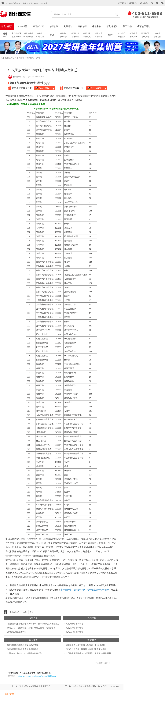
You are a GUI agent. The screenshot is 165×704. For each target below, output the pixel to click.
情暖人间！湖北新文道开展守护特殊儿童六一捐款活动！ (31, 628)
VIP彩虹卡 (40, 37)
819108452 (96, 88)
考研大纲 (133, 37)
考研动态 (63, 33)
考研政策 (53, 26)
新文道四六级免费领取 (17, 632)
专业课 (157, 33)
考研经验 (63, 37)
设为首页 (133, 3)
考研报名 (87, 33)
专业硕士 (40, 33)
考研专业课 (28, 33)
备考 (110, 35)
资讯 (52, 35)
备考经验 (20, 58)
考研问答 (157, 37)
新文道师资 (111, 26)
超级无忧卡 (16, 37)
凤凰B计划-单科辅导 (74, 628)
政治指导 (122, 33)
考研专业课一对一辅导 (98, 589)
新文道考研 (10, 58)
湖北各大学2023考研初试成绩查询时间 (21, 1)
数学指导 (145, 33)
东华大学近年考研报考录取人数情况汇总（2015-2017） (96, 686)
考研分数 (75, 37)
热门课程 (91, 618)
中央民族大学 (15, 612)
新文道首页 (6, 26)
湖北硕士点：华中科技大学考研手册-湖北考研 (85, 645)
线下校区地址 (143, 26)
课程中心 (96, 26)
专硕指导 (122, 37)
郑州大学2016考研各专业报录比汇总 (34, 686)
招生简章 (98, 33)
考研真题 (145, 37)
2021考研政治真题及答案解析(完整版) (23, 645)
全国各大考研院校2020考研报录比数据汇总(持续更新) (88, 653)
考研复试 (87, 37)
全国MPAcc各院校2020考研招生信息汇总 (24, 653)
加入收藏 (144, 3)
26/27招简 (22, 26)
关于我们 (122, 3)
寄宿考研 (82, 26)
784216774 (44, 88)
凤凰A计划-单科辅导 (74, 624)
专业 (31, 612)
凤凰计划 (68, 26)
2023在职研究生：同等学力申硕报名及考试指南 (86, 649)
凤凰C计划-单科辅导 (74, 632)
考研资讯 (91, 639)
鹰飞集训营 (28, 37)
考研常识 (75, 33)
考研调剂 (98, 37)
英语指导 (133, 33)
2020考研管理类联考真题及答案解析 (22, 649)
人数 (25, 612)
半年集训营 (66, 589)
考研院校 (30, 58)
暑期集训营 (79, 589)
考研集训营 (38, 26)
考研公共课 (16, 33)
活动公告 (33, 618)
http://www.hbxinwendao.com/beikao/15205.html (37, 676)
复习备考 (33, 639)
